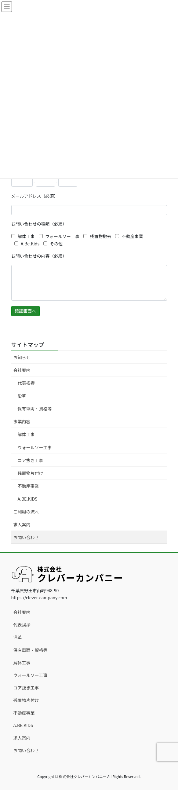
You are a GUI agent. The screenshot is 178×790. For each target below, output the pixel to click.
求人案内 (22, 524)
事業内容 (22, 421)
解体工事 (26, 434)
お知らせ (22, 357)
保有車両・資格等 (35, 409)
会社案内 (22, 370)
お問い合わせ (26, 537)
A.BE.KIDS (28, 499)
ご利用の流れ (26, 512)
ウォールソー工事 (35, 447)
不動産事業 (28, 486)
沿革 (22, 396)
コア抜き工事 (30, 460)
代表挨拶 (26, 383)
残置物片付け (30, 473)
